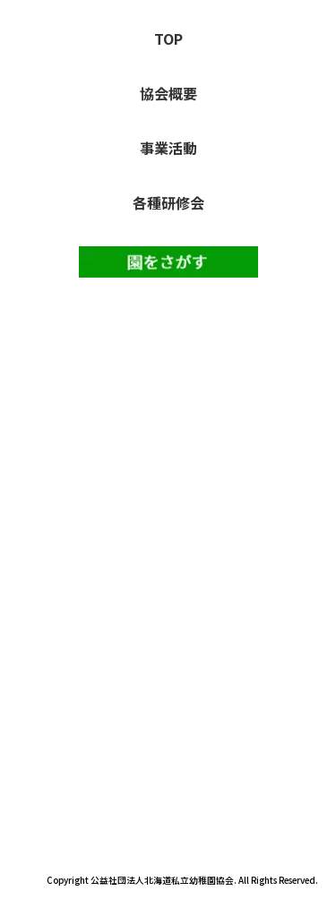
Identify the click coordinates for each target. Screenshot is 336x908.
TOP (168, 38)
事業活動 (168, 147)
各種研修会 (168, 202)
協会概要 (168, 93)
